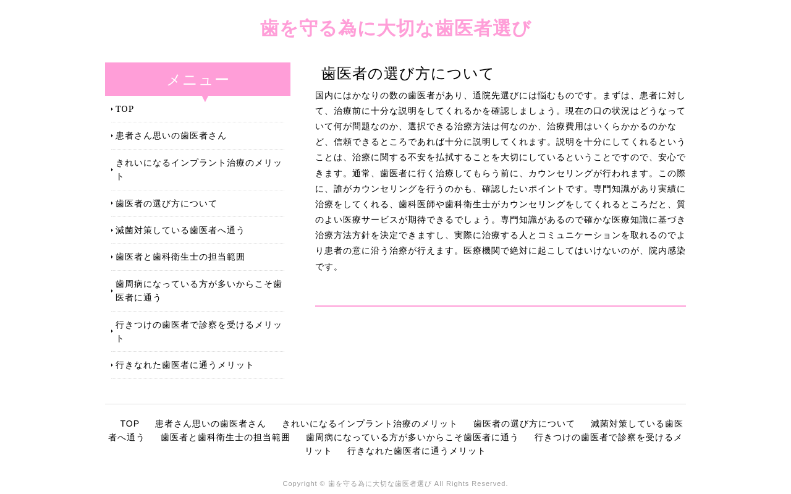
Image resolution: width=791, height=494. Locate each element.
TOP (125, 108)
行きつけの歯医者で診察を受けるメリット (199, 331)
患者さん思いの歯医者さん (171, 135)
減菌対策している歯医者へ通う (180, 230)
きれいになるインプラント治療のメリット (199, 169)
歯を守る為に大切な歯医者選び (395, 27)
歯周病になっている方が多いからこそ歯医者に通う (199, 290)
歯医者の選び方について (167, 203)
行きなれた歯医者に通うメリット (185, 364)
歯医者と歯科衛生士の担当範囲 (180, 256)
